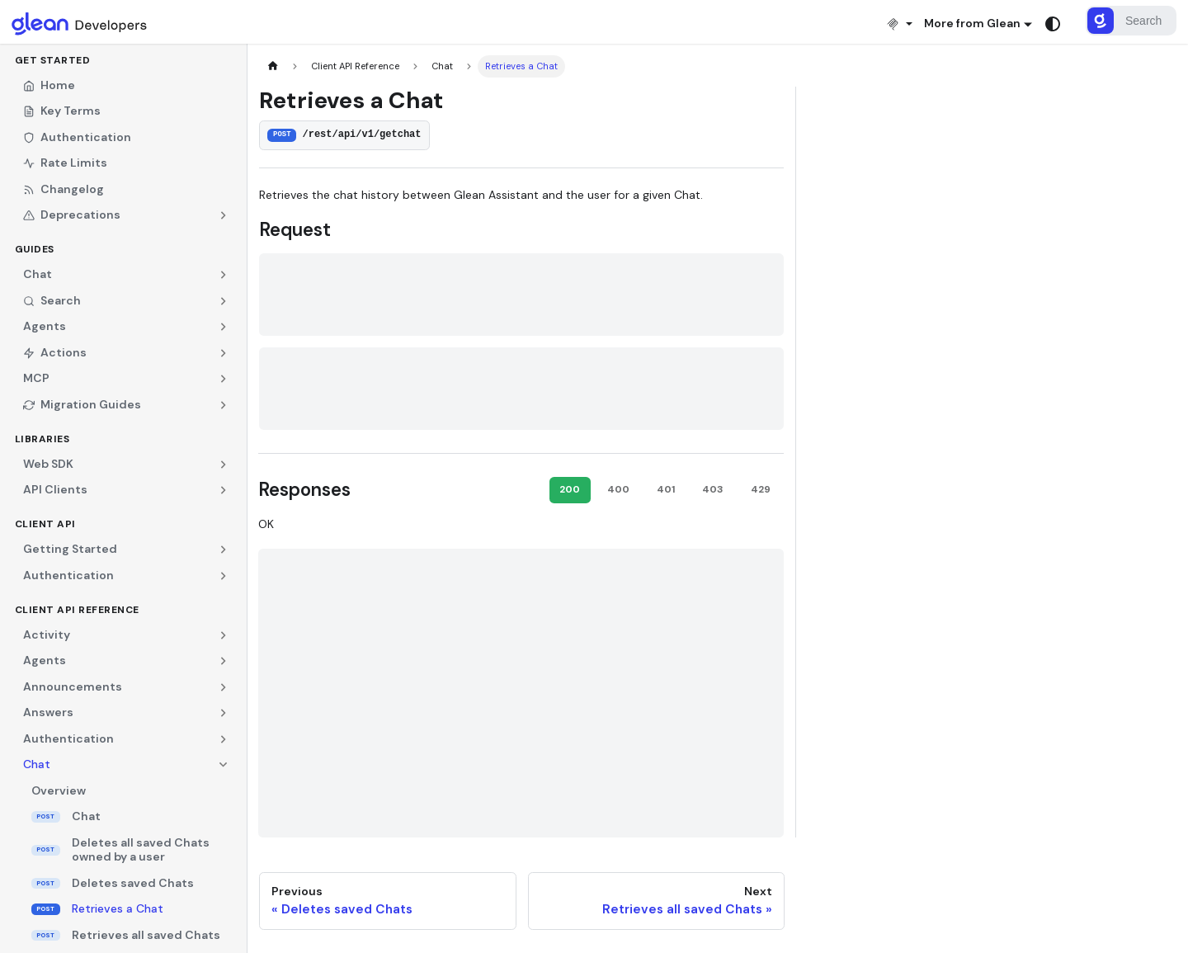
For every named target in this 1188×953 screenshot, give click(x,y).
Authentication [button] (68, 575)
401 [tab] (666, 489)
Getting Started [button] (70, 548)
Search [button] (52, 300)
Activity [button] (46, 634)
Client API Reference (77, 609)
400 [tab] (618, 489)
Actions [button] (55, 352)
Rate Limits (65, 162)
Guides (34, 249)
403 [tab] (713, 489)
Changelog (63, 189)
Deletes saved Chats (133, 882)
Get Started (53, 60)
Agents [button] (44, 325)
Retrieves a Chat (117, 908)
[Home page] (272, 66)
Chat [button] (37, 274)
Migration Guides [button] (82, 404)
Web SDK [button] (48, 463)
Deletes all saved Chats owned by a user (141, 850)
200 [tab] (569, 489)
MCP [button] (36, 377)
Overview (58, 790)
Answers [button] (48, 712)
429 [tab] (761, 489)
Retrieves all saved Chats (146, 934)
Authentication (77, 137)
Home (49, 85)
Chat (86, 816)
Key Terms (62, 110)
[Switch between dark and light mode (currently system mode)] (1052, 23)
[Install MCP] (899, 23)
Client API (45, 524)
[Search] (1131, 20)
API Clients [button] (55, 489)
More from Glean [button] (972, 23)
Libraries (42, 439)
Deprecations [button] (71, 214)
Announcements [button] (72, 686)
